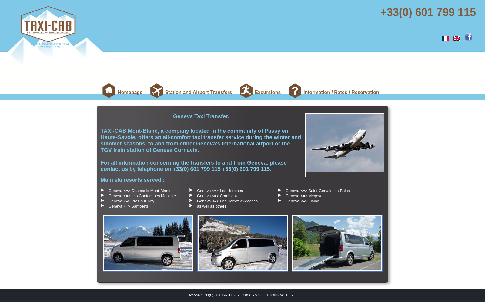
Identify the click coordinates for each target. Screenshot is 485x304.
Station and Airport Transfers (198, 93)
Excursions (268, 92)
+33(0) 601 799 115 (429, 12)
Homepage (130, 92)
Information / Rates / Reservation (341, 92)
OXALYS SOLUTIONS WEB (265, 295)
